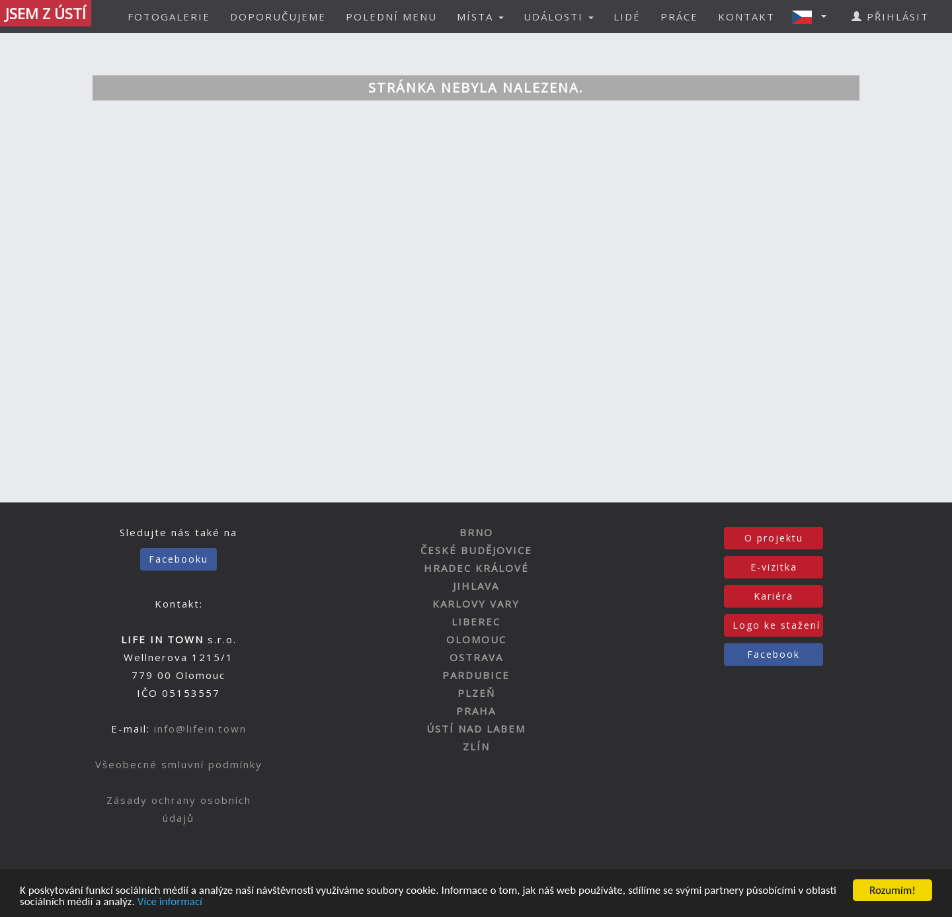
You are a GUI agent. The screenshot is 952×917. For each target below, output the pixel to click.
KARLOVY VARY (476, 603)
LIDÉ (627, 16)
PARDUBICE (476, 675)
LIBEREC (476, 621)
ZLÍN (476, 746)
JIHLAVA (476, 585)
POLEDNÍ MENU (391, 16)
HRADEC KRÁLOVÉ (476, 568)
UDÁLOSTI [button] (559, 16)
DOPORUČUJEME (278, 16)
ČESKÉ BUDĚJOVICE (476, 550)
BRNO (476, 532)
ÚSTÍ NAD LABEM (476, 728)
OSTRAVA (476, 657)
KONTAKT (746, 16)
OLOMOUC (476, 639)
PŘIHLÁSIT (890, 16)
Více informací (170, 902)
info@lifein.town (200, 728)
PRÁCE (679, 16)
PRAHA (476, 710)
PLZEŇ (476, 692)
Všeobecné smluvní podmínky (178, 764)
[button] (813, 16)
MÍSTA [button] (480, 16)
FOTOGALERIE (169, 16)
